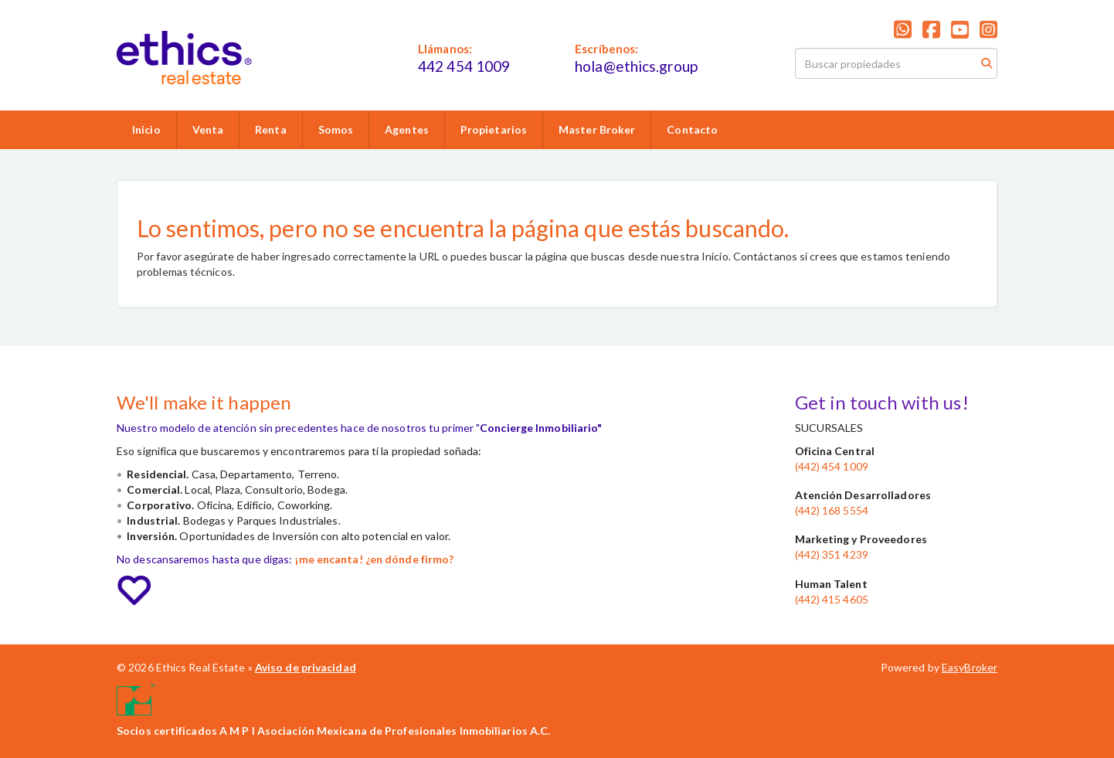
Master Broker (597, 129)
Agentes (407, 129)
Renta (271, 129)
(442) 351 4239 (831, 554)
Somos (336, 129)
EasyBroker (969, 667)
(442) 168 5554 (831, 510)
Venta (208, 129)
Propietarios (493, 129)
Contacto (692, 129)
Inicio (146, 129)
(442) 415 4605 (831, 599)
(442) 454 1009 (831, 466)
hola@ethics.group (636, 66)
